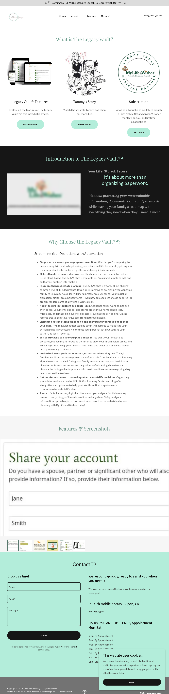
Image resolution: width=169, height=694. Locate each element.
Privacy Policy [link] (60, 647)
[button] (76, 16)
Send (44, 635)
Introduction (30, 124)
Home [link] (62, 16)
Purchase (139, 132)
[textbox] (44, 586)
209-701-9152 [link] (96, 612)
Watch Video (84, 124)
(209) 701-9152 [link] (152, 16)
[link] (15, 16)
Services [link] (91, 16)
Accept (132, 682)
